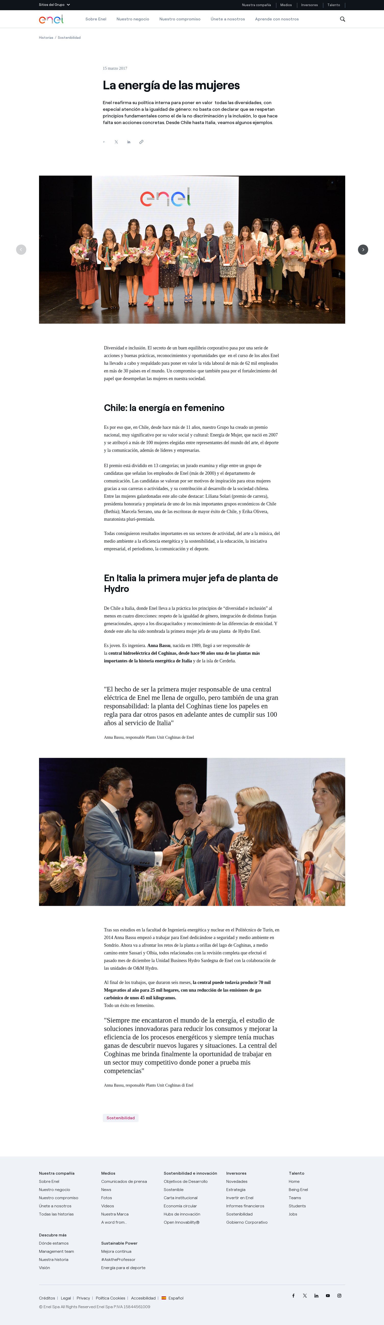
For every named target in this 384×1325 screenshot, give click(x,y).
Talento (334, 5)
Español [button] (172, 1298)
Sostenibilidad (121, 1117)
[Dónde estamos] (67, 1243)
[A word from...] (129, 1222)
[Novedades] (254, 1181)
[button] (54, 5)
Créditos (47, 1298)
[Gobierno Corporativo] (254, 1222)
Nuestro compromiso (180, 19)
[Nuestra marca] (129, 1214)
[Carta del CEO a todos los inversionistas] (129, 1190)
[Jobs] (317, 1214)
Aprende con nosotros (277, 19)
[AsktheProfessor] (129, 1260)
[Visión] (67, 1268)
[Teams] (317, 1198)
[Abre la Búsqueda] (343, 19)
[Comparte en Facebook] (104, 142)
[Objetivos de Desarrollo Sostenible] (192, 1185)
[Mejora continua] (129, 1251)
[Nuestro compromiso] (67, 1198)
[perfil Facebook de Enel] (293, 1296)
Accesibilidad (143, 1298)
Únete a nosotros (228, 19)
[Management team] (67, 1251)
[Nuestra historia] (67, 1260)
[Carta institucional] (192, 1198)
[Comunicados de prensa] (129, 1181)
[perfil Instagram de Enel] (339, 1296)
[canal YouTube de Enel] (328, 1296)
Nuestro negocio (133, 19)
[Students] (317, 1206)
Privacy (83, 1298)
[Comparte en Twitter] (116, 142)
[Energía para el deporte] (129, 1268)
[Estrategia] (254, 1190)
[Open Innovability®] (192, 1222)
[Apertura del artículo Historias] (46, 38)
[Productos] (67, 1190)
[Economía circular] (192, 1206)
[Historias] (67, 1214)
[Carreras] (317, 1181)
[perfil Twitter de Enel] (305, 1296)
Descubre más (53, 1235)
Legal (66, 1298)
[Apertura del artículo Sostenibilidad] (69, 38)
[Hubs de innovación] (192, 1214)
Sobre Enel (95, 19)
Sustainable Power (119, 1243)
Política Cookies (110, 1298)
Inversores (309, 5)
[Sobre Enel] (67, 1181)
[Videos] (129, 1206)
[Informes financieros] (254, 1206)
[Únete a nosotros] (67, 1206)
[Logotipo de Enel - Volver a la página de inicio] (52, 19)
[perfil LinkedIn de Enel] (316, 1296)
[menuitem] (293, 1296)
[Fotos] (129, 1198)
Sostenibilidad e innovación (190, 1173)
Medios (286, 5)
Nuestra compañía (256, 5)
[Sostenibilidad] (254, 1214)
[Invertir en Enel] (254, 1198)
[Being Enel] (317, 1190)
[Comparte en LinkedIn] (129, 142)
